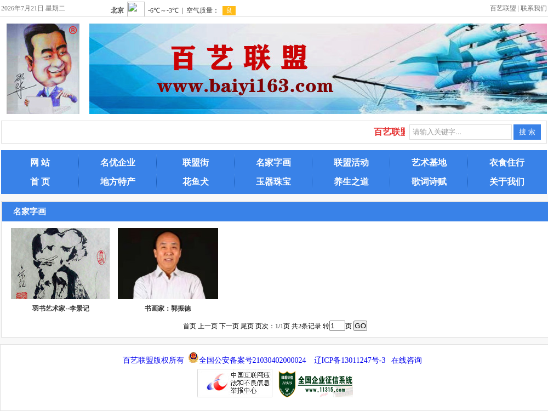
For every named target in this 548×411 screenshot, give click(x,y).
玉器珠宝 (273, 181)
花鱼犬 (195, 181)
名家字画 (273, 162)
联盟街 (195, 162)
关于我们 (506, 181)
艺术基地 (429, 162)
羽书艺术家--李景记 (60, 308)
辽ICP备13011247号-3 (350, 360)
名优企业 (117, 162)
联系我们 (534, 8)
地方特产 (117, 181)
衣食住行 (506, 162)
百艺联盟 (503, 8)
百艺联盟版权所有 (153, 360)
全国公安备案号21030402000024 (252, 360)
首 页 (40, 181)
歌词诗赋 (429, 181)
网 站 (40, 162)
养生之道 (351, 181)
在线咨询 (406, 360)
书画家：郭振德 (168, 308)
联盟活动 (351, 162)
